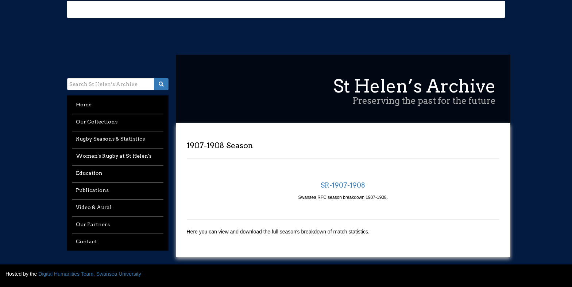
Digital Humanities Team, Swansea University (89, 274)
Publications (92, 190)
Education (89, 173)
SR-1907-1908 (343, 185)
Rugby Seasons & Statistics (110, 139)
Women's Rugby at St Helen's (113, 156)
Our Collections (96, 122)
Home (84, 104)
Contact (86, 241)
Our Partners (93, 224)
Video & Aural (94, 207)
